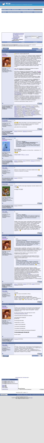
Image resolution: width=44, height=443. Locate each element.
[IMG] (3, 386)
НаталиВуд (34, 114)
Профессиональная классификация (16, 38)
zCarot (31, 397)
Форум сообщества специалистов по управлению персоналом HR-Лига (18, 34)
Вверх (42, 394)
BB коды (3, 385)
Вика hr (23, 113)
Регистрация (9, 42)
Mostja (23, 111)
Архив (30, 394)
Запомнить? (39, 36)
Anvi (32, 105)
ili (30, 108)
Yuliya (15, 113)
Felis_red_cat (27, 107)
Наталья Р (16, 115)
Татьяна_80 (16, 116)
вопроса (16, 69)
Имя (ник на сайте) (28, 36)
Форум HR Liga (26, 394)
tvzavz (32, 112)
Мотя (25, 114)
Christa (32, 106)
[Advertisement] (22, 22)
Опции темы (39, 50)
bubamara (24, 106)
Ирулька (32, 113)
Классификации (17, 93)
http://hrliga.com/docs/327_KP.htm (21, 313)
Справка (22, 42)
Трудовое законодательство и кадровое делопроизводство (18, 36)
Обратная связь (20, 394)
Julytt (31, 109)
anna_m (23, 105)
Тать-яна (26, 115)
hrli (23, 108)
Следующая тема (25, 377)
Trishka (24, 112)
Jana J (23, 109)
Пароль (26, 37)
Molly (15, 111)
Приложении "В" (17, 91)
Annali (15, 105)
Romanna (32, 111)
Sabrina (15, 112)
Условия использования (36, 394)
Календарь (35, 42)
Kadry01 (16, 110)
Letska (34, 110)
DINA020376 (16, 107)
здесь (29, 273)
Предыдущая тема (19, 377)
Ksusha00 (25, 110)
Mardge (4, 54)
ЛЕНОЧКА (16, 114)
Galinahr (16, 108)
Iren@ (15, 109)
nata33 (33, 284)
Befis (15, 106)
